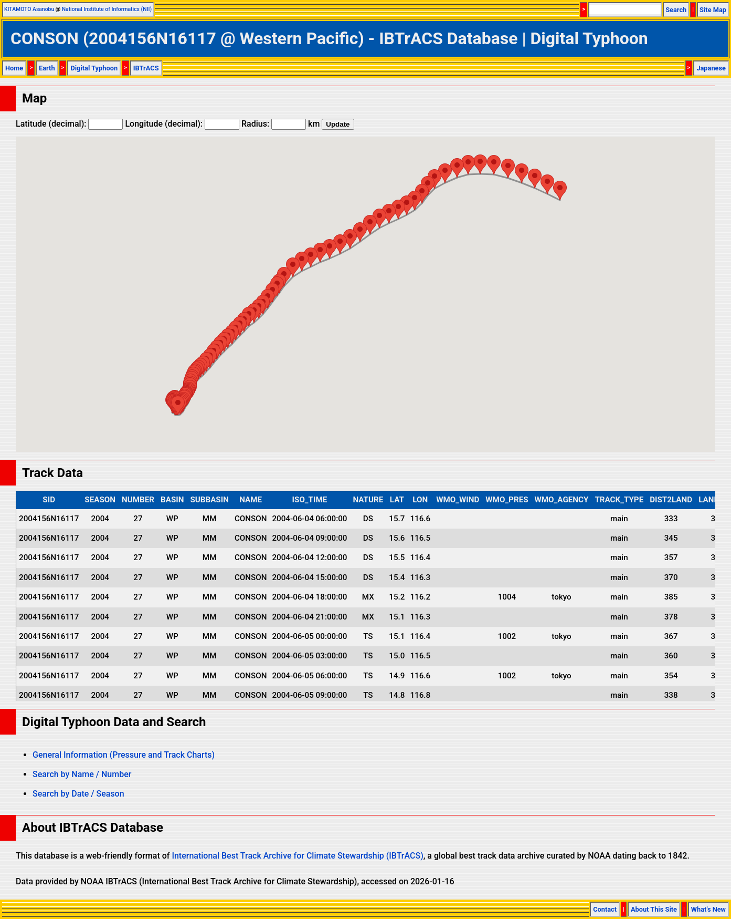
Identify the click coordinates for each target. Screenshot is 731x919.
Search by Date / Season (78, 794)
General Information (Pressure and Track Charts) (124, 755)
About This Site (654, 909)
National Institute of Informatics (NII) (107, 9)
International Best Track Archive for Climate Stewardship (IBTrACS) (297, 856)
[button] (178, 405)
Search (675, 10)
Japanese (711, 68)
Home (14, 68)
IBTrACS (146, 68)
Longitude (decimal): (182, 124)
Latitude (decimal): (69, 124)
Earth (47, 68)
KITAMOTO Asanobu (29, 9)
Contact (605, 909)
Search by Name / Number (82, 774)
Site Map (713, 10)
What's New (708, 909)
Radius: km (280, 124)
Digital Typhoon (94, 68)
